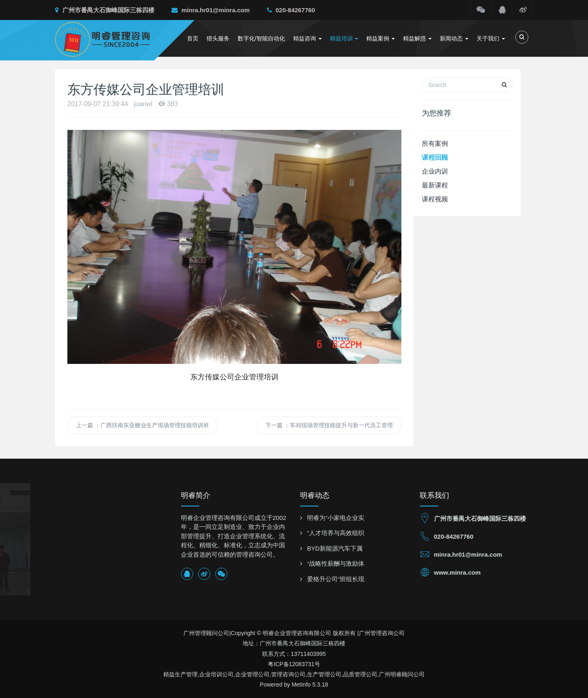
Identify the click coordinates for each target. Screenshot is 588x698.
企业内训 (435, 171)
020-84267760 (291, 10)
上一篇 (142, 425)
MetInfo (301, 684)
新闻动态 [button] (454, 38)
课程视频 (435, 199)
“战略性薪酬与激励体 (335, 563)
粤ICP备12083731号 (294, 664)
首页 (192, 38)
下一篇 (329, 425)
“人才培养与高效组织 (335, 532)
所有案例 (435, 143)
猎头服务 (218, 38)
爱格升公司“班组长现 (335, 578)
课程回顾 (435, 157)
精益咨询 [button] (307, 38)
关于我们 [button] (491, 38)
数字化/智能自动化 (261, 38)
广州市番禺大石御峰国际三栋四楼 (104, 10)
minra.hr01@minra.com (210, 10)
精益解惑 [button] (417, 38)
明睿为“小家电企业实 (335, 517)
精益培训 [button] (344, 38)
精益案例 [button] (380, 38)
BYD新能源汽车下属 (335, 548)
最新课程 (435, 185)
